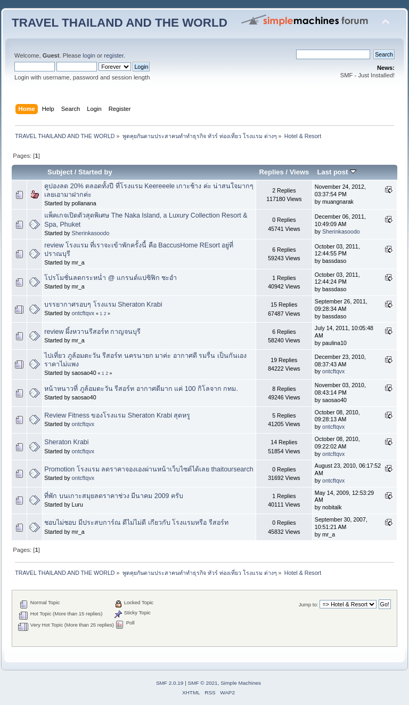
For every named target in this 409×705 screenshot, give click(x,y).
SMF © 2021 (203, 683)
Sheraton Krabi (66, 442)
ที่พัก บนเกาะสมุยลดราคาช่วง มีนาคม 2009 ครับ (113, 496)
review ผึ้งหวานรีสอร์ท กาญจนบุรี (92, 331)
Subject (59, 172)
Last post (336, 172)
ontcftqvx (83, 313)
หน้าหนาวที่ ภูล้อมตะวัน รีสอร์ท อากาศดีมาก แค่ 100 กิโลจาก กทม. (141, 388)
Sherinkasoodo (91, 233)
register (114, 55)
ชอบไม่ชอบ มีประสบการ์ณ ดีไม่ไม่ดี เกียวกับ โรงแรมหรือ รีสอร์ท (136, 522)
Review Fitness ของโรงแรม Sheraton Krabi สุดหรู (117, 415)
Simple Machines (240, 683)
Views (299, 172)
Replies (271, 172)
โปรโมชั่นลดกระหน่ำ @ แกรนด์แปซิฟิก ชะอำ (110, 278)
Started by (95, 172)
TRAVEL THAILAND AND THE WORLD (119, 22)
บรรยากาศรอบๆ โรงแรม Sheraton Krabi (103, 304)
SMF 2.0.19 (170, 683)
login (89, 55)
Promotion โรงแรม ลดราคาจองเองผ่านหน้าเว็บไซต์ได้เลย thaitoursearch (148, 469)
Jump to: (308, 604)
